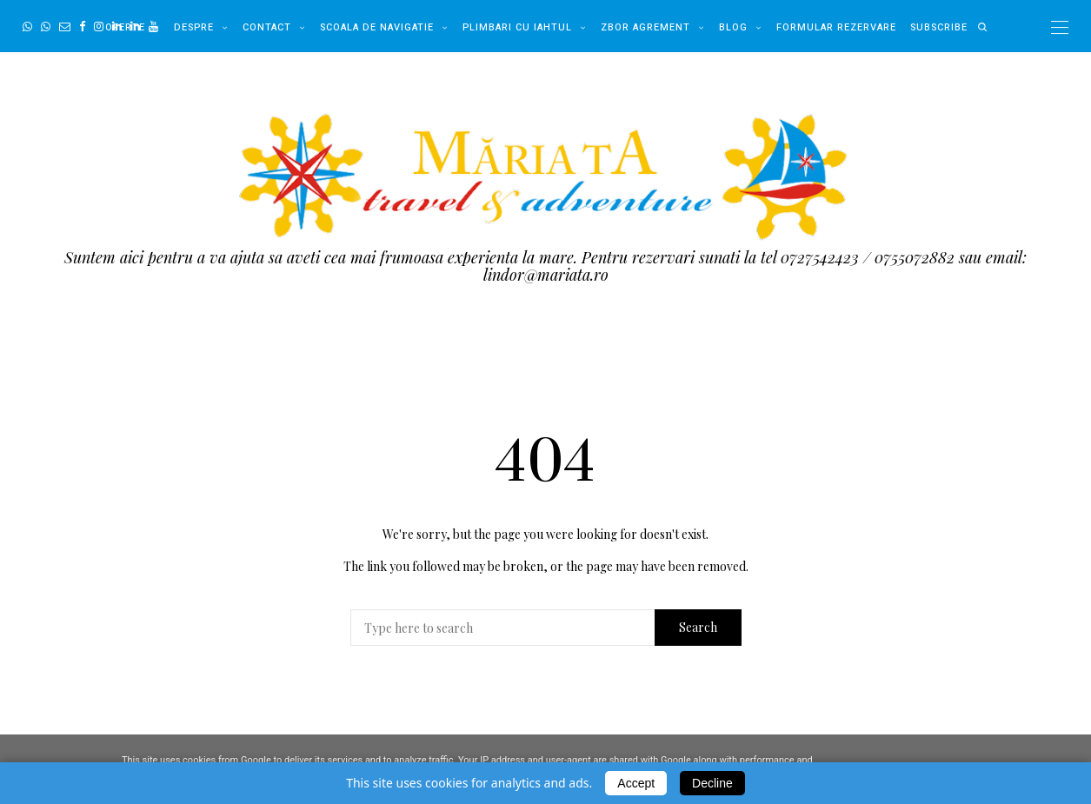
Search (698, 627)
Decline (712, 783)
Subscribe (939, 27)
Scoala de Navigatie (377, 27)
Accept (636, 783)
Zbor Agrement (645, 27)
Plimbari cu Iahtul (517, 27)
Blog (733, 27)
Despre (194, 27)
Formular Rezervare (836, 27)
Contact (267, 27)
